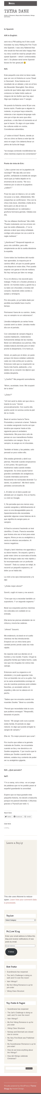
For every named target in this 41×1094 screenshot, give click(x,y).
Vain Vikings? (12, 981)
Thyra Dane (16, 12)
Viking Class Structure (15, 991)
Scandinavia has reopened (17, 972)
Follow (11, 952)
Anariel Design (18, 1089)
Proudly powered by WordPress (16, 1086)
